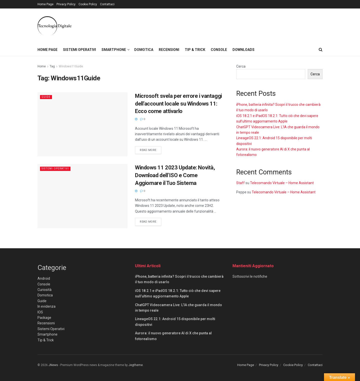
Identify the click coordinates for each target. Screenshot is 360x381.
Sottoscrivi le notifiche (249, 276)
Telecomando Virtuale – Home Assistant (282, 183)
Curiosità (45, 290)
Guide (46, 97)
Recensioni (169, 50)
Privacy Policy (66, 4)
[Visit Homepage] (55, 26)
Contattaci (107, 4)
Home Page (46, 4)
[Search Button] (320, 49)
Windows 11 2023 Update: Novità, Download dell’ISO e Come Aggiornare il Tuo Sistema (175, 175)
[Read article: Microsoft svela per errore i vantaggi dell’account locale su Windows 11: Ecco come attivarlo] (83, 124)
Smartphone (114, 50)
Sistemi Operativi (79, 50)
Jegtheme (135, 365)
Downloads (243, 50)
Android (44, 278)
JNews (53, 365)
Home (42, 66)
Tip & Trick (195, 50)
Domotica (143, 50)
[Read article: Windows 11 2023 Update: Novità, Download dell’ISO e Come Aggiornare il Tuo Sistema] (83, 196)
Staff (240, 183)
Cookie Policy (87, 4)
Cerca (241, 66)
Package (44, 318)
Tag (52, 66)
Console (219, 50)
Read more (150, 150)
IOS (40, 312)
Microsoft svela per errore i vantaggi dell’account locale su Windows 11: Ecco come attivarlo (178, 104)
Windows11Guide (71, 66)
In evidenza (47, 306)
